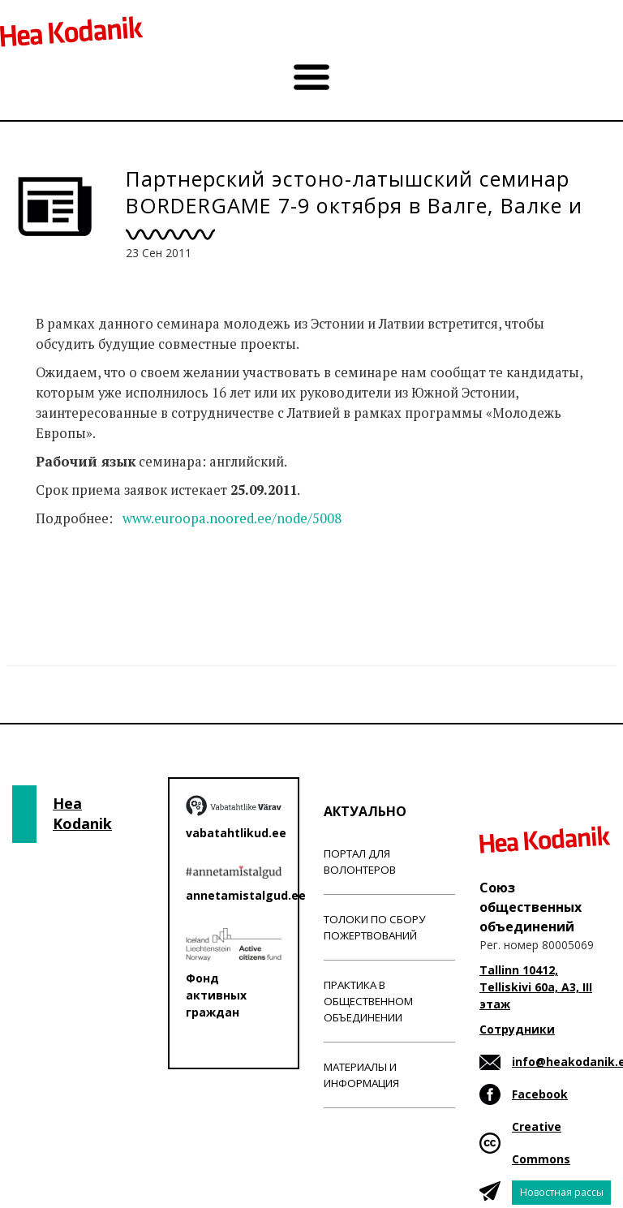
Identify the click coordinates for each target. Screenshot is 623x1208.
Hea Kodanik (82, 813)
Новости (63, 582)
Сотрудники (517, 1029)
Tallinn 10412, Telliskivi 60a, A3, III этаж (535, 987)
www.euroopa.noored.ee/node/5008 (232, 518)
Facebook (540, 1094)
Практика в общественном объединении (368, 1001)
